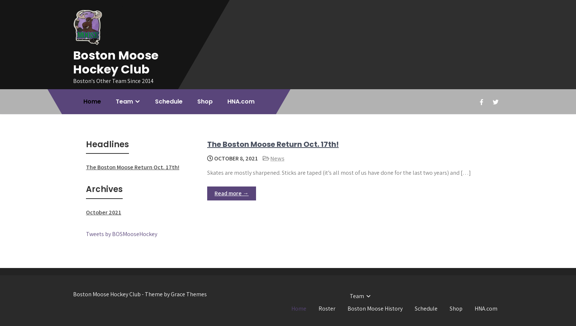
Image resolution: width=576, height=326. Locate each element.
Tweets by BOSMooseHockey (121, 234)
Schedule (169, 101)
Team (124, 101)
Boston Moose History (375, 308)
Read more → (232, 193)
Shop (205, 101)
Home (92, 101)
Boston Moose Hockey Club (115, 62)
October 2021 (103, 212)
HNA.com (241, 101)
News (277, 158)
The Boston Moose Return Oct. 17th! (273, 144)
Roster (326, 308)
